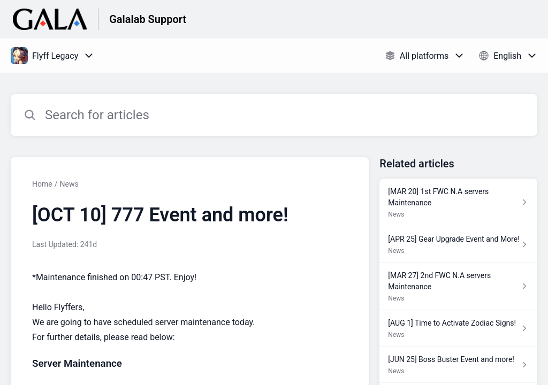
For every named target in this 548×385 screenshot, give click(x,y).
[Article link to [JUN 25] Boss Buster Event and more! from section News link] (458, 364)
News (68, 184)
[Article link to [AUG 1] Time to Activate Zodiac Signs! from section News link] (458, 328)
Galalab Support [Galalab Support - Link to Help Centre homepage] (147, 19)
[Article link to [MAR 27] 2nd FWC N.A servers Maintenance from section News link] (458, 286)
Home (42, 184)
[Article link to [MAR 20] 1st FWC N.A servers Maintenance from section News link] (458, 202)
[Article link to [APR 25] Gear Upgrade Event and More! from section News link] (458, 244)
